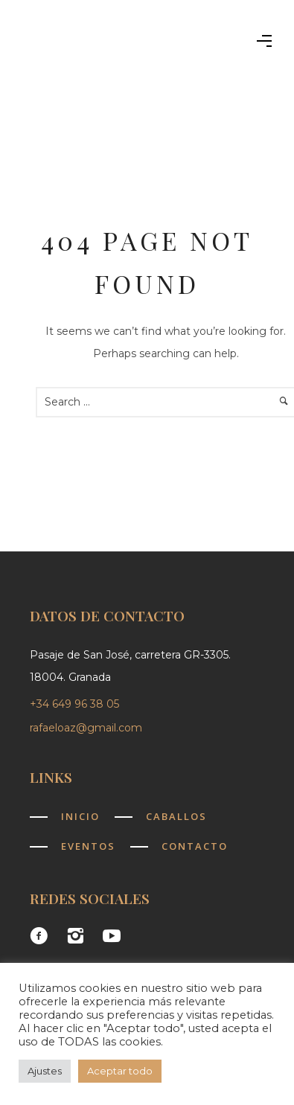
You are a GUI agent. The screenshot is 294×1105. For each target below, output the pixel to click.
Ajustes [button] (45, 1071)
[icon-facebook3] (42, 936)
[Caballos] (161, 816)
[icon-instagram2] (79, 936)
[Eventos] (72, 846)
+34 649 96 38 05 (76, 704)
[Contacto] (179, 846)
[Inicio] (65, 816)
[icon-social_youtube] (112, 936)
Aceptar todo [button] (120, 1071)
